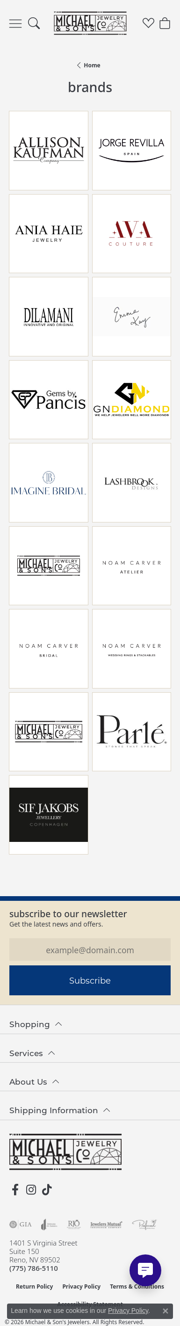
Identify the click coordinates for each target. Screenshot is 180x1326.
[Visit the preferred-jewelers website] (144, 1224)
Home (92, 65)
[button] (34, 23)
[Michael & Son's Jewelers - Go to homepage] (65, 1152)
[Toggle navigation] (15, 23)
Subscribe (90, 980)
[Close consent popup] (165, 1311)
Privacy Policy (81, 1286)
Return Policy (34, 1286)
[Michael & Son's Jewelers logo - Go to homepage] (90, 23)
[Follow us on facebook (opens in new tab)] (15, 1190)
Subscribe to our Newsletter (68, 913)
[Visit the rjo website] (74, 1224)
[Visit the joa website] (49, 1224)
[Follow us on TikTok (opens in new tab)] (46, 1190)
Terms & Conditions (137, 1286)
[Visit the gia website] (20, 1224)
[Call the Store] (33, 1268)
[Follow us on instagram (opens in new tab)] (30, 1190)
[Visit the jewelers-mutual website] (106, 1224)
